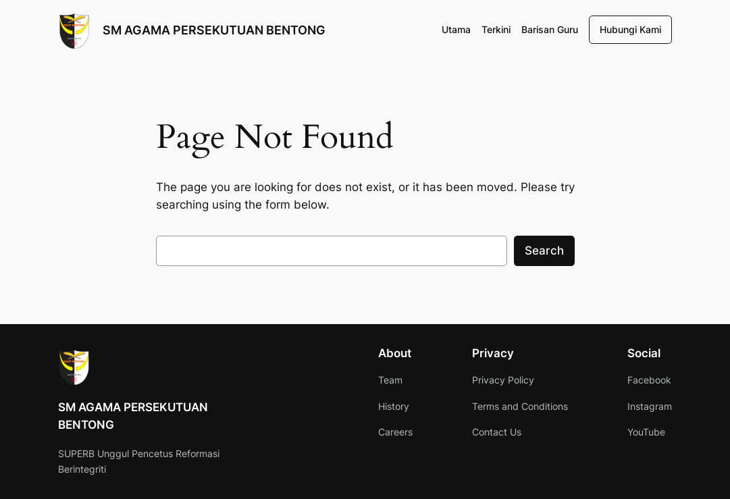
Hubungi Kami (630, 29)
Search (544, 250)
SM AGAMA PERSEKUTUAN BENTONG (214, 29)
